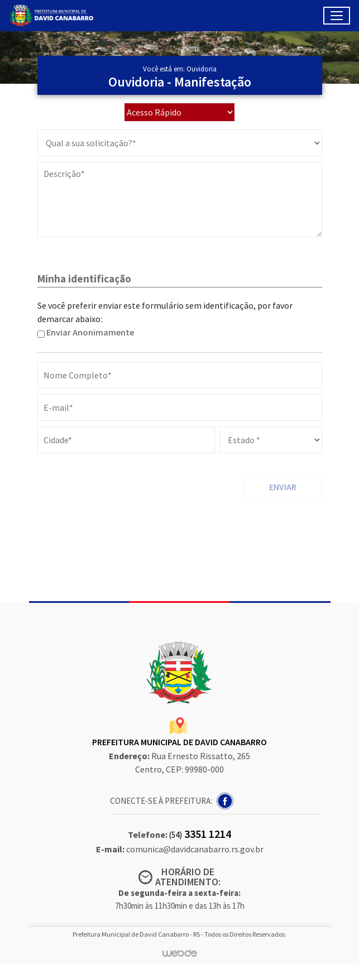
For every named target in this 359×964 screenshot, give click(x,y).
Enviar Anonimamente (90, 332)
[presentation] (122, 497)
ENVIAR (282, 486)
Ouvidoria (201, 69)
